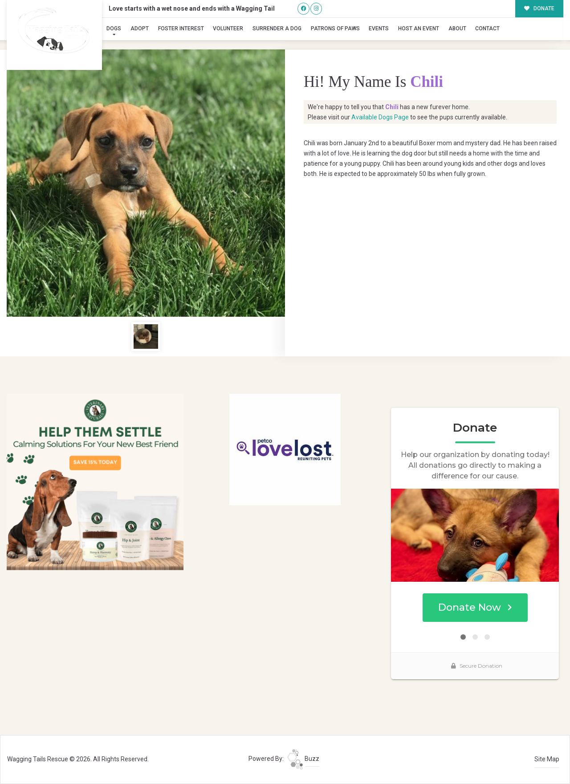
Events (379, 28)
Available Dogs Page (380, 117)
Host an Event (418, 28)
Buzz (303, 758)
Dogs (113, 28)
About (457, 28)
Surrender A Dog (276, 28)
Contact (487, 28)
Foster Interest (181, 28)
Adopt (139, 28)
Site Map (546, 759)
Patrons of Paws (335, 28)
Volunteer (228, 28)
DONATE (539, 8)
